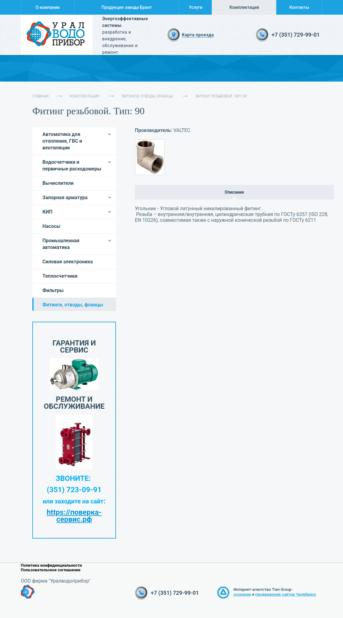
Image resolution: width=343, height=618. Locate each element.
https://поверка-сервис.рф (74, 516)
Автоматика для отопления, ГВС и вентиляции (62, 141)
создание (242, 594)
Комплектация (244, 7)
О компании (48, 7)
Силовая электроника (67, 262)
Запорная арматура (65, 197)
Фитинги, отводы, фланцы (147, 96)
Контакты (299, 7)
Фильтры (53, 290)
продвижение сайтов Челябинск (285, 594)
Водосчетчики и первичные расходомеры (71, 165)
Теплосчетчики (60, 276)
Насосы (51, 226)
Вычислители (58, 183)
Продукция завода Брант (127, 7)
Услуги (195, 7)
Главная (40, 96)
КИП (47, 212)
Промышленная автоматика (60, 244)
